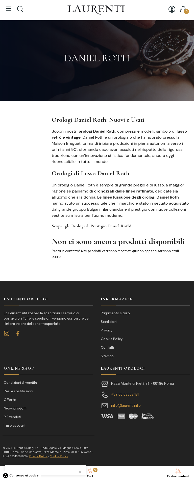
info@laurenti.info (126, 405)
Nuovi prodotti (15, 408)
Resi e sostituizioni (18, 391)
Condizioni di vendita (20, 382)
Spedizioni (109, 321)
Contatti (107, 347)
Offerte (10, 399)
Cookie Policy (112, 339)
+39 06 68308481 (125, 394)
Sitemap (107, 356)
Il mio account (15, 425)
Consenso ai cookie (21, 475)
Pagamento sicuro (115, 313)
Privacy (106, 330)
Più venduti (12, 417)
